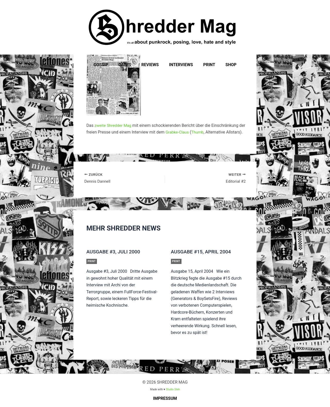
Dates (128, 64)
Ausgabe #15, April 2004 (202, 253)
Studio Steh (173, 389)
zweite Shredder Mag (113, 125)
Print (206, 64)
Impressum (165, 398)
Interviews (180, 64)
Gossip (106, 64)
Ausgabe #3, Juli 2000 (114, 253)
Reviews (151, 64)
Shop (226, 64)
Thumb (198, 132)
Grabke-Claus (178, 132)
